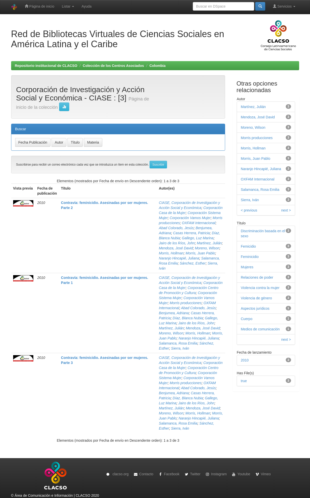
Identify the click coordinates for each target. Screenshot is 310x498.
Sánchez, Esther (193, 263)
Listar (68, 6)
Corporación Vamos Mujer (190, 218)
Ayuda (86, 6)
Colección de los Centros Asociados (113, 66)
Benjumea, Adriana (174, 313)
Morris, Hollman (171, 253)
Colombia (157, 66)
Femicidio (248, 246)
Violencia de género (256, 298)
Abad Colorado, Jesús (176, 228)
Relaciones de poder (257, 277)
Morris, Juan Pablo (200, 253)
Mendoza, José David (176, 248)
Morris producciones (186, 303)
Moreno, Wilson (207, 248)
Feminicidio (250, 257)
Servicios (284, 6)
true (244, 381)
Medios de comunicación (260, 329)
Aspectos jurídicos (255, 308)
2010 (245, 360)
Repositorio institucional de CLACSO (46, 66)
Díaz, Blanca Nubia (188, 318)
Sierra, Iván (180, 348)
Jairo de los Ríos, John (177, 243)
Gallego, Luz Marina (197, 238)
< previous (249, 210)
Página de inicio (39, 6)
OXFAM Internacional (199, 223)
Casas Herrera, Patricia (191, 233)
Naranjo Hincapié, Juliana (179, 258)
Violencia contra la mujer (260, 288)
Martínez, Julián (209, 243)
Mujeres (247, 267)
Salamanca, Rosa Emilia (178, 343)
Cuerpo (246, 319)
